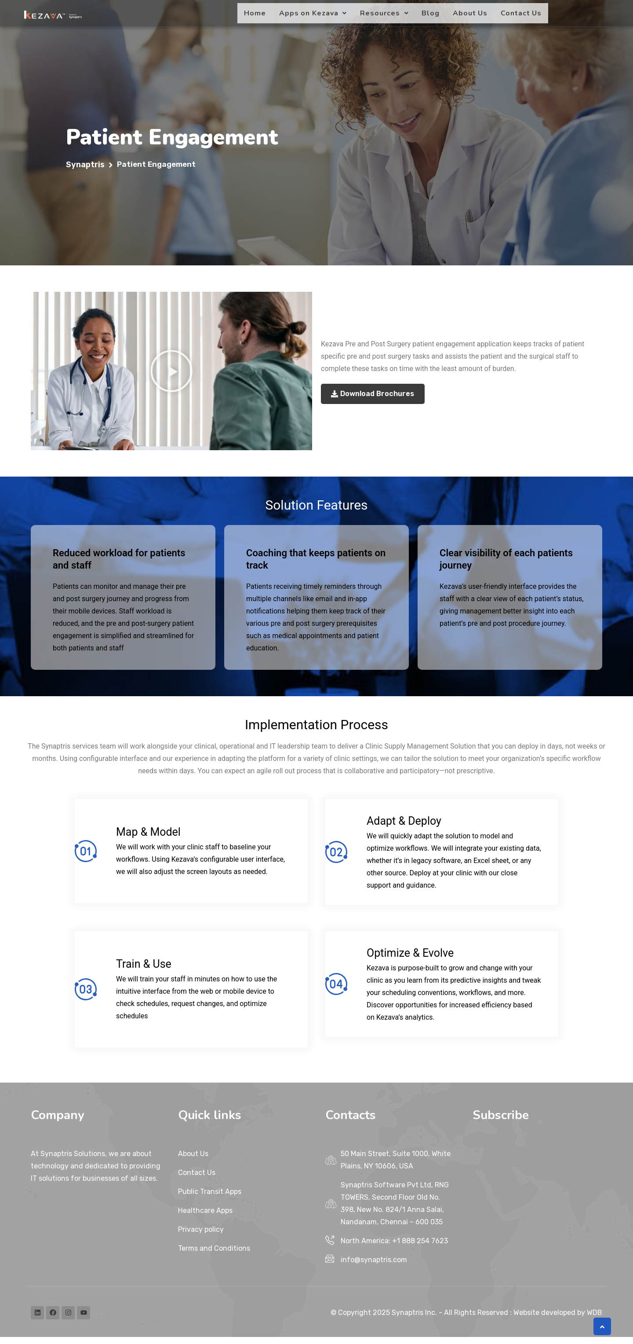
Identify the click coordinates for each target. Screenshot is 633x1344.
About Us (470, 13)
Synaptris (85, 171)
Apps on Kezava (313, 13)
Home (255, 13)
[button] (313, 13)
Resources (384, 13)
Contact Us (521, 13)
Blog (431, 13)
